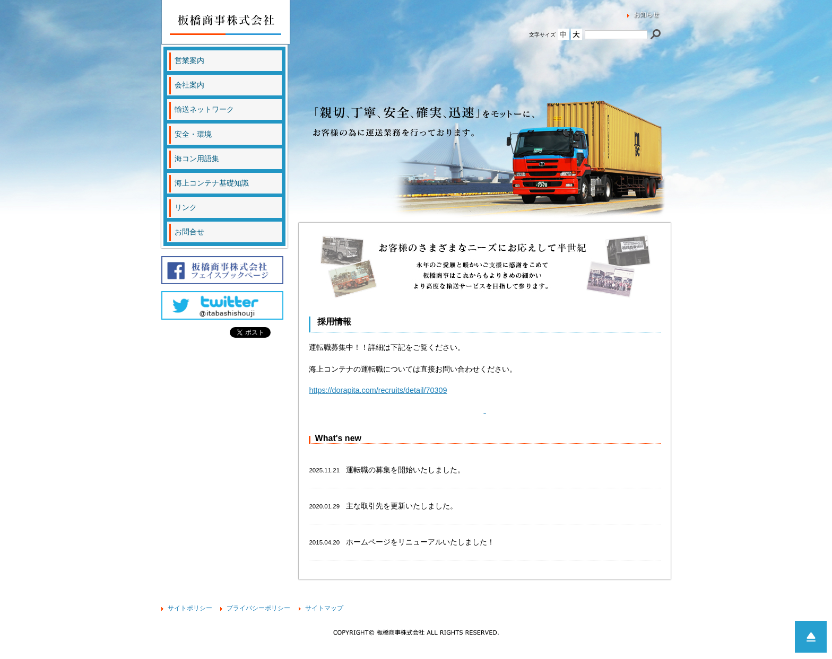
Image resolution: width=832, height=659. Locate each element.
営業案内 (189, 60)
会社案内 (189, 85)
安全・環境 (193, 134)
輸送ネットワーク (204, 109)
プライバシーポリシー (258, 608)
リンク (186, 207)
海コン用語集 (197, 158)
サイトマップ (324, 608)
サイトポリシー (190, 608)
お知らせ (646, 14)
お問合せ (189, 231)
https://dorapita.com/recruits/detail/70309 (378, 390)
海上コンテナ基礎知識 (212, 183)
